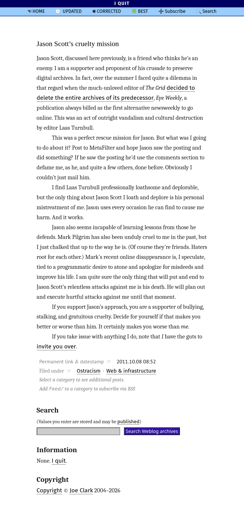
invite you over (56, 346)
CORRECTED (109, 11)
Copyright (49, 490)
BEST (143, 11)
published (128, 421)
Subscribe (175, 11)
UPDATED (72, 11)
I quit (59, 460)
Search (210, 11)
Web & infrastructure (131, 371)
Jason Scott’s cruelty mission (78, 43)
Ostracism (89, 371)
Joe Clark (81, 490)
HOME (38, 11)
